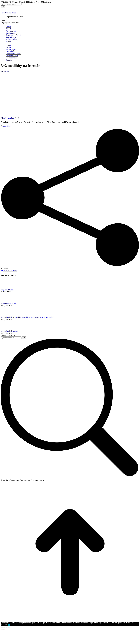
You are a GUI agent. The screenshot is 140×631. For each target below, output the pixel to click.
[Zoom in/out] (9, 627)
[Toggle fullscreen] (6, 627)
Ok (9, 625)
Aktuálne (4, 118)
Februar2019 (5, 126)
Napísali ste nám (7, 289)
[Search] (11, 4)
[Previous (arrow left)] (2, 629)
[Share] (4, 627)
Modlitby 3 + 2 (13, 118)
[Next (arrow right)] (4, 629)
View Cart (4, 13)
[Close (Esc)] (2, 627)
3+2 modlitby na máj (8, 303)
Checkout (12, 13)
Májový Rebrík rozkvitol (10, 331)
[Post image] (7, 287)
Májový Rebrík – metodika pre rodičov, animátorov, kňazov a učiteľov (27, 317)
